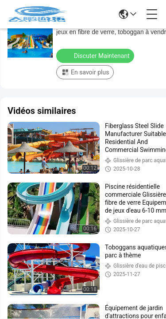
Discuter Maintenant (96, 55)
